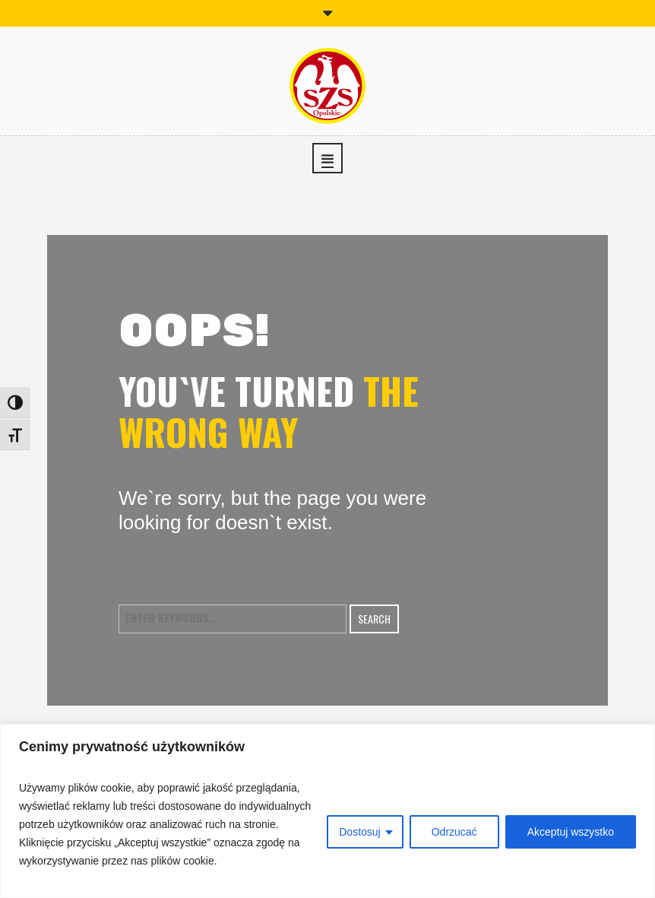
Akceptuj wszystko (570, 832)
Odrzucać (454, 832)
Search (374, 619)
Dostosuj (359, 832)
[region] (327, 811)
